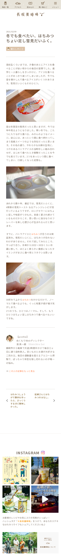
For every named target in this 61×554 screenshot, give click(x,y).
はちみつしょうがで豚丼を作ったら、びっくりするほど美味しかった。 (18, 400)
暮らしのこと (17, 49)
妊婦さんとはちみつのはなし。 (42, 396)
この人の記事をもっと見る (22, 371)
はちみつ (35, 234)
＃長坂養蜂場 (24, 521)
